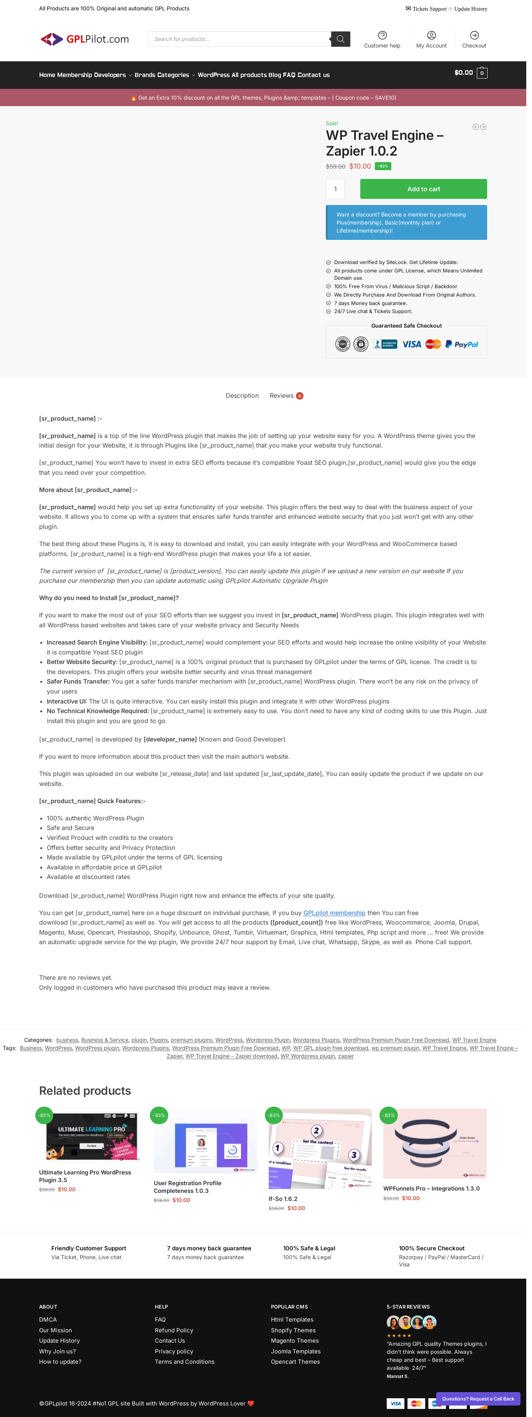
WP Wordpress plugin (308, 1051)
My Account (431, 39)
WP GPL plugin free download (330, 1043)
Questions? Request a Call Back (478, 1399)
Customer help (382, 39)
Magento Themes (295, 1336)
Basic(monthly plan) (409, 218)
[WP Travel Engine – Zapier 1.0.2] (475, 122)
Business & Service (104, 1035)
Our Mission (55, 1325)
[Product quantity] (335, 185)
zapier (346, 1051)
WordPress (229, 1035)
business (67, 1035)
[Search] (340, 39)
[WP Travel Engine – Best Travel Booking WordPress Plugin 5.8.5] (483, 122)
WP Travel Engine (474, 1035)
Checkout (474, 39)
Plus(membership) (359, 218)
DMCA (48, 1315)
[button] (471, 73)
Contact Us (170, 1336)
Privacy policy (174, 1346)
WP (286, 1043)
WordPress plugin (97, 1043)
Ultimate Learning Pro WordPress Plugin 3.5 (85, 1171)
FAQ (160, 1315)
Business (31, 1043)
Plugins (159, 1035)
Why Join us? (57, 1346)
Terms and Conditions (185, 1357)
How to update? (60, 1357)
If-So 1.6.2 (283, 1194)
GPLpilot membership (335, 908)
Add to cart (423, 185)
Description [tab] (242, 391)
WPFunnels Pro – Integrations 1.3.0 (431, 1184)
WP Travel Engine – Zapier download (231, 1051)
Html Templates (292, 1315)
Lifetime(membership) (364, 226)
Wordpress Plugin (268, 1035)
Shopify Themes (293, 1325)
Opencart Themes (295, 1357)
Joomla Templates (296, 1346)
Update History (59, 1336)
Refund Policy (174, 1325)
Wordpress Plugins (316, 1035)
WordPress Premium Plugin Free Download (396, 1035)
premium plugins (191, 1035)
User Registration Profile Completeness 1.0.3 (188, 1182)
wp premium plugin (395, 1043)
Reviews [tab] (287, 391)
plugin (139, 1035)
